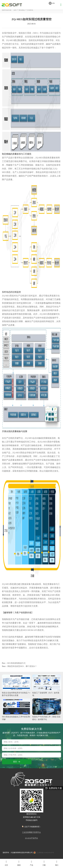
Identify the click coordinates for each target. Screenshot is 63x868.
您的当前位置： (8, 10)
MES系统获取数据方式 (15, 663)
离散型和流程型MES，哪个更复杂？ (22, 667)
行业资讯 (34, 10)
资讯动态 (24, 10)
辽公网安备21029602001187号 (46, 853)
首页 (17, 10)
